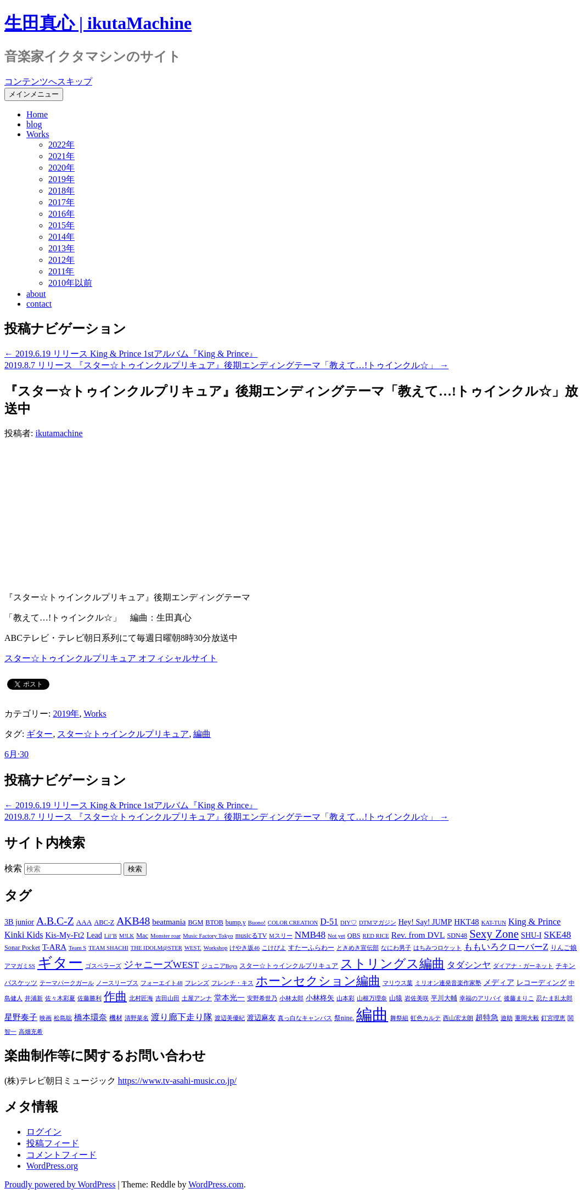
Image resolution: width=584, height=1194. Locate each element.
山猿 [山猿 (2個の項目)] (395, 998)
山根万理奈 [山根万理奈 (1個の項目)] (372, 998)
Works (37, 134)
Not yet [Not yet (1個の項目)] (336, 936)
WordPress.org (52, 1165)
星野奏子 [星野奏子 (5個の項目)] (20, 1017)
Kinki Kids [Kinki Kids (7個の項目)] (23, 934)
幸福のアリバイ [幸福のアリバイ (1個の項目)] (480, 998)
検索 (13, 868)
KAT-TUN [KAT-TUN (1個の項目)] (493, 923)
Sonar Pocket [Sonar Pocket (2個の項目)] (22, 947)
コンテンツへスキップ (48, 81)
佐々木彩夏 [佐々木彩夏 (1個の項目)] (60, 998)
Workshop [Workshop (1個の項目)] (216, 948)
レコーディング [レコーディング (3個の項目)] (541, 982)
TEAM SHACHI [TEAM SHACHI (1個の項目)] (108, 948)
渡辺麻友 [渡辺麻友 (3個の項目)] (261, 1017)
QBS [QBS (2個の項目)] (354, 935)
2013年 (61, 248)
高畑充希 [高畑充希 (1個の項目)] (31, 1032)
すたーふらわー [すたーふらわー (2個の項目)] (311, 947)
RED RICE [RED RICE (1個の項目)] (376, 936)
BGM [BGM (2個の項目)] (195, 922)
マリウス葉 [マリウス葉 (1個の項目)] (398, 983)
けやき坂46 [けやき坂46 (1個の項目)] (244, 948)
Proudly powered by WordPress (59, 1184)
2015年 (61, 225)
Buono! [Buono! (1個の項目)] (257, 923)
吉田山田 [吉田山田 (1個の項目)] (167, 998)
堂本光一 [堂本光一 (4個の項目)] (229, 997)
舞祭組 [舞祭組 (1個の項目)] (399, 1018)
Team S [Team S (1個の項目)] (77, 948)
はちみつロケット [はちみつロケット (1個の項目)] (437, 948)
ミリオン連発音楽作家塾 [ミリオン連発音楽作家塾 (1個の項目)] (448, 983)
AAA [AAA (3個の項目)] (84, 922)
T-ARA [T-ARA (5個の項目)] (54, 947)
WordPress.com (215, 1184)
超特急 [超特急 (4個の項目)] (486, 1017)
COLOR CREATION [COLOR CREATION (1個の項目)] (293, 923)
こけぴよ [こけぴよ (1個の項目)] (274, 948)
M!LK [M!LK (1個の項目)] (126, 936)
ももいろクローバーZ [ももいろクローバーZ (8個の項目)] (506, 947)
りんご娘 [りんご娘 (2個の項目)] (564, 947)
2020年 (61, 167)
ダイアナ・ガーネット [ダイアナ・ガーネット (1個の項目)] (523, 966)
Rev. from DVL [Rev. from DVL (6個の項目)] (418, 934)
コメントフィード (61, 1154)
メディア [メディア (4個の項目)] (499, 982)
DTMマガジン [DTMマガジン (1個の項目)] (377, 923)
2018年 (61, 190)
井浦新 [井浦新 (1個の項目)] (34, 998)
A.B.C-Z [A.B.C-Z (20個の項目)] (55, 921)
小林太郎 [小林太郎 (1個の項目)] (291, 998)
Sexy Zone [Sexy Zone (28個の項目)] (494, 933)
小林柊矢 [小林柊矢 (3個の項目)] (320, 998)
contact (39, 303)
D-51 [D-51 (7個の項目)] (329, 921)
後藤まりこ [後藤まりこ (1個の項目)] (519, 998)
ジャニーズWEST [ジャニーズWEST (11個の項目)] (161, 964)
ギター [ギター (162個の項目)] (60, 963)
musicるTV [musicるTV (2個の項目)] (251, 935)
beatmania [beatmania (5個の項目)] (169, 921)
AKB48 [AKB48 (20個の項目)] (133, 921)
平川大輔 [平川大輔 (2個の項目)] (444, 998)
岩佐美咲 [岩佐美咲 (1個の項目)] (417, 998)
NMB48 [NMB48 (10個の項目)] (310, 935)
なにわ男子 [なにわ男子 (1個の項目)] (396, 948)
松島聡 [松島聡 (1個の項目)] (63, 1018)
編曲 (202, 734)
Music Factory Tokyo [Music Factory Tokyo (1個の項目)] (208, 936)
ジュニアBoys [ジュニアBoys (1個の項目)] (219, 966)
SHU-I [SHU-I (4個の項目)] (531, 935)
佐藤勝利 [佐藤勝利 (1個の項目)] (89, 998)
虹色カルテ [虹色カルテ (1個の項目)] (426, 1018)
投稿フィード (52, 1143)
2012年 (61, 259)
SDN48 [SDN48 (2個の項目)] (457, 935)
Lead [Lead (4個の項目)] (94, 935)
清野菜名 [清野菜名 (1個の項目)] (137, 1018)
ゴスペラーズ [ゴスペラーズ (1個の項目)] (103, 966)
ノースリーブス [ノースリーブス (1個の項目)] (117, 983)
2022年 (61, 144)
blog (34, 124)
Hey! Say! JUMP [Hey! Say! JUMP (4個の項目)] (425, 921)
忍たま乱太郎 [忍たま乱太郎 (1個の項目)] (554, 998)
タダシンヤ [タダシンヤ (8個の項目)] (469, 965)
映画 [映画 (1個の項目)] (46, 1018)
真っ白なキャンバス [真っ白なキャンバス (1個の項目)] (305, 1018)
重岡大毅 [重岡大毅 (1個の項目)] (527, 1018)
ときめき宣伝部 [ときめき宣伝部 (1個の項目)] (357, 948)
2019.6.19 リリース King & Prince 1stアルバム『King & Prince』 (130, 353)
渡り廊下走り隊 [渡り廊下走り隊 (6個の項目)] (181, 1017)
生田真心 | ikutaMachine (98, 23)
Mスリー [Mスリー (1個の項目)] (280, 936)
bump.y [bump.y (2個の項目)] (236, 922)
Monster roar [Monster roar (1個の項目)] (165, 936)
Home (37, 114)
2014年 (61, 236)
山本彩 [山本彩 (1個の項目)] (345, 998)
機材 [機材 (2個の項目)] (115, 1018)
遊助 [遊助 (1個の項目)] (507, 1018)
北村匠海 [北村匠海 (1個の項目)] (141, 998)
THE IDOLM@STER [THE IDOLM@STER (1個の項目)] (156, 948)
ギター (39, 734)
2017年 (61, 202)
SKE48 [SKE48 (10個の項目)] (557, 935)
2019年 (61, 179)
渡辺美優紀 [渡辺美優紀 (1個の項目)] (230, 1018)
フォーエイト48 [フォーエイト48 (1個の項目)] (162, 983)
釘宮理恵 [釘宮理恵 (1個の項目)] (553, 1018)
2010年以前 (70, 283)
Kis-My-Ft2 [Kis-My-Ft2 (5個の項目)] (64, 935)
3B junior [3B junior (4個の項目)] (19, 921)
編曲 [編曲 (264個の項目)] (372, 1014)
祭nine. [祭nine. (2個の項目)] (344, 1018)
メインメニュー (34, 94)
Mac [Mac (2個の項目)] (142, 935)
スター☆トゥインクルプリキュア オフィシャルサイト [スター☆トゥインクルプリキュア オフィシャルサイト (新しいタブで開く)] (110, 658)
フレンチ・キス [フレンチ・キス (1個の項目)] (232, 983)
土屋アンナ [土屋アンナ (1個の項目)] (197, 998)
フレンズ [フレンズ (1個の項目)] (197, 983)
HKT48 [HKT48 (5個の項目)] (466, 921)
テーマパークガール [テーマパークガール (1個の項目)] (67, 983)
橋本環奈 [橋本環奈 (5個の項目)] (90, 1017)
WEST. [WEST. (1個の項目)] (192, 948)
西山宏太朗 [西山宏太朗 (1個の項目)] (458, 1018)
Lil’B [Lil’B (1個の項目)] (110, 936)
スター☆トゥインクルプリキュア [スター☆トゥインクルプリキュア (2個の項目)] (288, 966)
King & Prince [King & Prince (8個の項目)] (534, 921)
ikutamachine (58, 433)
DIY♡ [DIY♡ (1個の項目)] (348, 923)
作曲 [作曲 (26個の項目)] (115, 996)
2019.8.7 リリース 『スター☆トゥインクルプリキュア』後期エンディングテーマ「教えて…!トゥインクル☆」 (226, 365)
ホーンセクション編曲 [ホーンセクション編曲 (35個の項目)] (318, 981)
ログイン (43, 1131)
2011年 (61, 271)
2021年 (61, 156)
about (36, 293)
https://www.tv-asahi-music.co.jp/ (177, 1080)
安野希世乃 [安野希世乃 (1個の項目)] (262, 998)
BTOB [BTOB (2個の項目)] (214, 922)
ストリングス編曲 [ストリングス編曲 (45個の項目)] (392, 964)
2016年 (61, 213)
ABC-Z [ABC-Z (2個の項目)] (104, 922)
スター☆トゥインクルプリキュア (123, 734)
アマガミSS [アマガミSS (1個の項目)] (19, 966)
